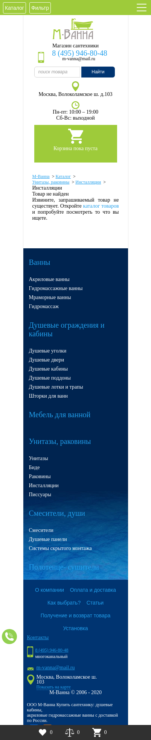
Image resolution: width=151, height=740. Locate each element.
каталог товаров (101, 206)
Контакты (38, 637)
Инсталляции (44, 485)
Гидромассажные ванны (56, 288)
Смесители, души (57, 513)
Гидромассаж (44, 306)
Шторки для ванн (48, 396)
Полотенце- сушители (64, 567)
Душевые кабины (48, 369)
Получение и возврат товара (76, 615)
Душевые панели (48, 539)
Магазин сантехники (75, 46)
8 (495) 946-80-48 (79, 53)
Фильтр (40, 8)
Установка (75, 628)
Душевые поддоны (50, 378)
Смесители (41, 530)
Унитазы (38, 458)
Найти (98, 71)
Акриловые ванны (49, 279)
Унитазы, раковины (60, 441)
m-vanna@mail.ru (56, 667)
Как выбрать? (64, 603)
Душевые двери (46, 360)
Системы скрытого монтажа (60, 548)
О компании (49, 590)
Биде (34, 467)
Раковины (40, 476)
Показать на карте (54, 687)
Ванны (39, 262)
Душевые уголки (48, 351)
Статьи (95, 603)
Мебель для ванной (60, 414)
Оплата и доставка (93, 590)
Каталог (14, 8)
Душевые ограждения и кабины (67, 329)
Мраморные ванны (50, 297)
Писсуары (40, 494)
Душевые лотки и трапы (56, 387)
